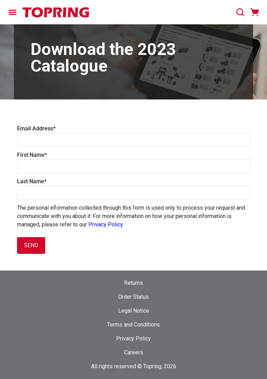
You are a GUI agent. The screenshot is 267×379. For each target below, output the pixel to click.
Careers (133, 352)
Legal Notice (133, 310)
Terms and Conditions (133, 324)
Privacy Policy (105, 224)
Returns (133, 283)
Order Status (133, 296)
